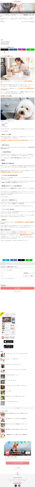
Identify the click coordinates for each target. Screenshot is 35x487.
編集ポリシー (15, 479)
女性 (26, 275)
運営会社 (20, 480)
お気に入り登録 (32, 21)
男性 (31, 275)
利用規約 (19, 479)
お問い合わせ (22, 479)
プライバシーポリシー (15, 480)
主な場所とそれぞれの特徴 (5, 42)
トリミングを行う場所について (5, 41)
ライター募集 (26, 479)
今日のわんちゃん (16, 469)
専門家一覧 (10, 480)
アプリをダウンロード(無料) (17, 462)
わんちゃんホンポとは (10, 479)
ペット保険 (20, 469)
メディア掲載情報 (23, 480)
